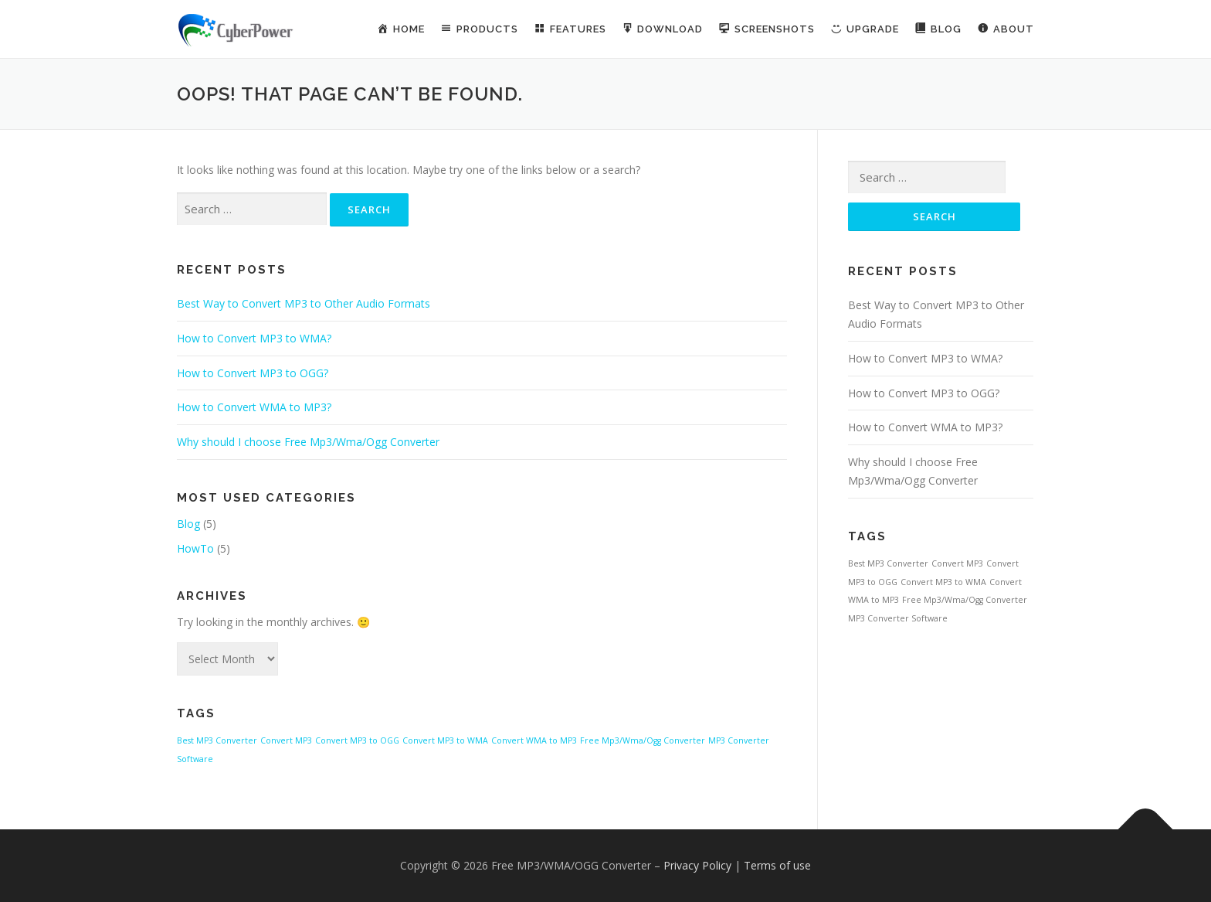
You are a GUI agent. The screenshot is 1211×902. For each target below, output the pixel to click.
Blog (188, 523)
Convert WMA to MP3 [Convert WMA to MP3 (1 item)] (534, 740)
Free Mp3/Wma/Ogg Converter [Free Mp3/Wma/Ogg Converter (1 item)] (642, 740)
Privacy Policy (697, 865)
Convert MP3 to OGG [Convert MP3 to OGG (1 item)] (357, 740)
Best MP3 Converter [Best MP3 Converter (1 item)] (217, 740)
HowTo (195, 548)
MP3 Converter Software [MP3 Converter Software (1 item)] (898, 618)
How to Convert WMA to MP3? (254, 407)
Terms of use (777, 865)
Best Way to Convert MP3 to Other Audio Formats (303, 303)
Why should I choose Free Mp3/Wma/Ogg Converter (308, 441)
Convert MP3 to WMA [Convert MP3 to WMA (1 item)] (445, 740)
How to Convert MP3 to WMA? (254, 338)
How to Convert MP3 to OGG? (252, 373)
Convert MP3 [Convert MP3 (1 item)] (286, 740)
